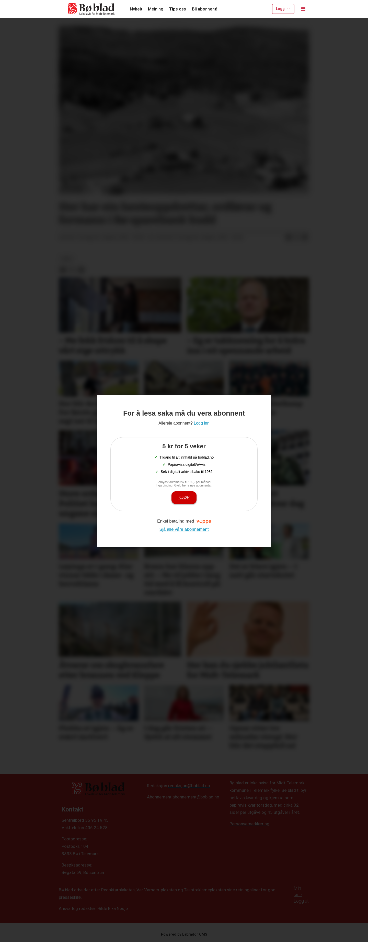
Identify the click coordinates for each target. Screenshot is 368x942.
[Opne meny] (303, 9)
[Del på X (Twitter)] (297, 237)
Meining (155, 9)
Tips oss (177, 9)
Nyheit (136, 9)
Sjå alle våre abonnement (184, 529)
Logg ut (301, 901)
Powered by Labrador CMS (184, 934)
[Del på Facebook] (288, 237)
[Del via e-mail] (305, 237)
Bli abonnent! (204, 9)
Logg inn (283, 9)
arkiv (66, 259)
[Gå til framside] (91, 9)
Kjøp (184, 497)
